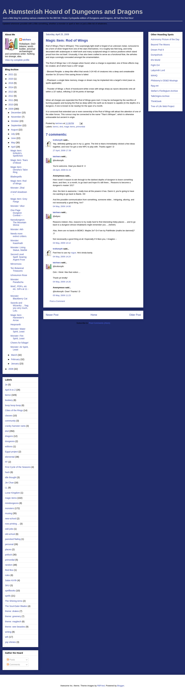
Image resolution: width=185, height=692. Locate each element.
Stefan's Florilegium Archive (164, 91)
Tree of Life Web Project (162, 106)
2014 (11, 87)
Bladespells (16, 176)
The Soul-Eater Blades (16, 606)
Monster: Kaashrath (17, 241)
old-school (10, 534)
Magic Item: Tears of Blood (19, 161)
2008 (11, 369)
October (15, 121)
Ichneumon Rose (19, 275)
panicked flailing (13, 539)
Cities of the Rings (14, 410)
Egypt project (11, 451)
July (13, 134)
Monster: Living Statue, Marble (19, 248)
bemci (55, 126)
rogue (73, 252)
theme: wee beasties (15, 626)
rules (7, 575)
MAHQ (154, 75)
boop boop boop (13, 405)
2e (6, 384)
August (14, 129)
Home (94, 315)
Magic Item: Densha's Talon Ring (19, 170)
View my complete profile (17, 60)
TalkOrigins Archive (160, 96)
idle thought (10, 477)
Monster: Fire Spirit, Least (17, 337)
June (13, 138)
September (16, 125)
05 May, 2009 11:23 (62, 295)
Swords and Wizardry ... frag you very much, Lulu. (19, 307)
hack (7, 472)
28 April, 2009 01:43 (62, 170)
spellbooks (10, 590)
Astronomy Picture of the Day (165, 39)
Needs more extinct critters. (19, 235)
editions (9, 446)
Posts (11, 659)
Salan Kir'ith (11, 580)
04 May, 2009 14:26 (62, 282)
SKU (7, 585)
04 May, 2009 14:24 (62, 256)
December (16, 112)
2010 (11, 104)
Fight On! (155, 65)
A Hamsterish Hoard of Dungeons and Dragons (73, 11)
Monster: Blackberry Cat (19, 297)
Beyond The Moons (160, 44)
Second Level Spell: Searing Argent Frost (18, 257)
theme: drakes (12, 611)
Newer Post (52, 315)
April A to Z (10, 390)
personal (9, 544)
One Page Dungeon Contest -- (16, 213)
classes (8, 415)
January (15, 363)
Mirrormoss (16, 264)
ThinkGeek (156, 101)
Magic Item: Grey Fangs (19, 200)
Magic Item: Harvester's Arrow (17, 318)
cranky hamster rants (15, 426)
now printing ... (12, 523)
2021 (11, 74)
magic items (69, 126)
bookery (9, 400)
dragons (9, 436)
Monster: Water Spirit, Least (18, 330)
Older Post (135, 315)
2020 (11, 79)
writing (8, 632)
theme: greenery (13, 616)
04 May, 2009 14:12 (62, 243)
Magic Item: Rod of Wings (18, 182)
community (10, 420)
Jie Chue (9, 482)
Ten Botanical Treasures (17, 269)
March (14, 355)
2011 (11, 100)
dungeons (10, 441)
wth (6, 637)
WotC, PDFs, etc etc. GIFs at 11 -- (20, 289)
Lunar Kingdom (12, 493)
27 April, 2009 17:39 (62, 150)
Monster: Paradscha (17, 280)
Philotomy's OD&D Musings (164, 80)
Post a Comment (57, 301)
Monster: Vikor (18, 206)
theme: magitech (13, 621)
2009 (11, 109)
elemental (10, 457)
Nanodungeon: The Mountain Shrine (18, 222)
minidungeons (12, 503)
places (8, 549)
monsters (9, 508)
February (15, 359)
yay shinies (10, 642)
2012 (11, 96)
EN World (155, 60)
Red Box (9, 570)
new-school (10, 518)
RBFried (101, 685)
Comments (13, 664)
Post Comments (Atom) (99, 323)
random (8, 565)
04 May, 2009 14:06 (62, 206)
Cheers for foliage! (19, 342)
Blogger (120, 685)
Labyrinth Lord (158, 70)
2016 (11, 83)
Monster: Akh (17, 229)
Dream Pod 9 (157, 50)
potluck (8, 554)
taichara (57, 156)
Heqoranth (16, 324)
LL (6, 487)
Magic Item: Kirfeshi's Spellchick (17, 153)
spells (8, 596)
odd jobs (9, 529)
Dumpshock (156, 55)
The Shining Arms (13, 601)
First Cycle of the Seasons (18, 467)
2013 (11, 91)
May (13, 142)
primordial (80, 126)
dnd (61, 126)
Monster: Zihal (17, 188)
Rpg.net (155, 85)
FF (6, 462)
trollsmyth (58, 140)
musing (8, 513)
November (16, 117)
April (13, 147)
